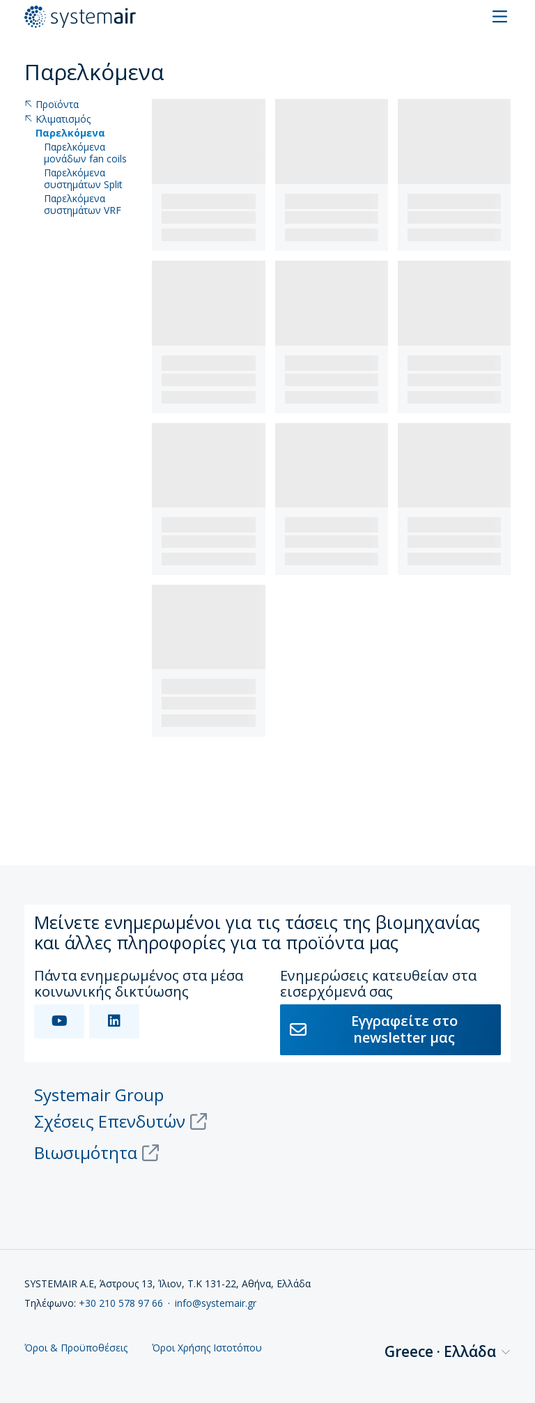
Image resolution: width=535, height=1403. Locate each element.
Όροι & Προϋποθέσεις (75, 1348)
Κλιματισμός (57, 119)
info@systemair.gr (215, 1303)
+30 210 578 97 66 (121, 1303)
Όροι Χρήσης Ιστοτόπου (207, 1348)
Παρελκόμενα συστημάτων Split (83, 179)
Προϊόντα (51, 105)
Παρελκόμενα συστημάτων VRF (82, 205)
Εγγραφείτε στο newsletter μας (374, 1029)
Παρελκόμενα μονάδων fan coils (85, 153)
